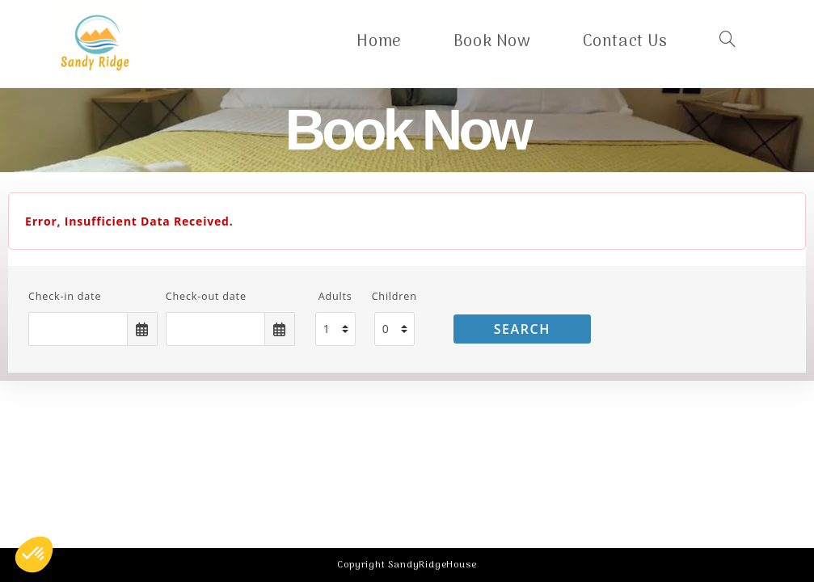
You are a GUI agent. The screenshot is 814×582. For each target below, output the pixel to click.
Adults (335, 296)
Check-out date (206, 296)
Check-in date (64, 296)
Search (522, 329)
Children (394, 296)
